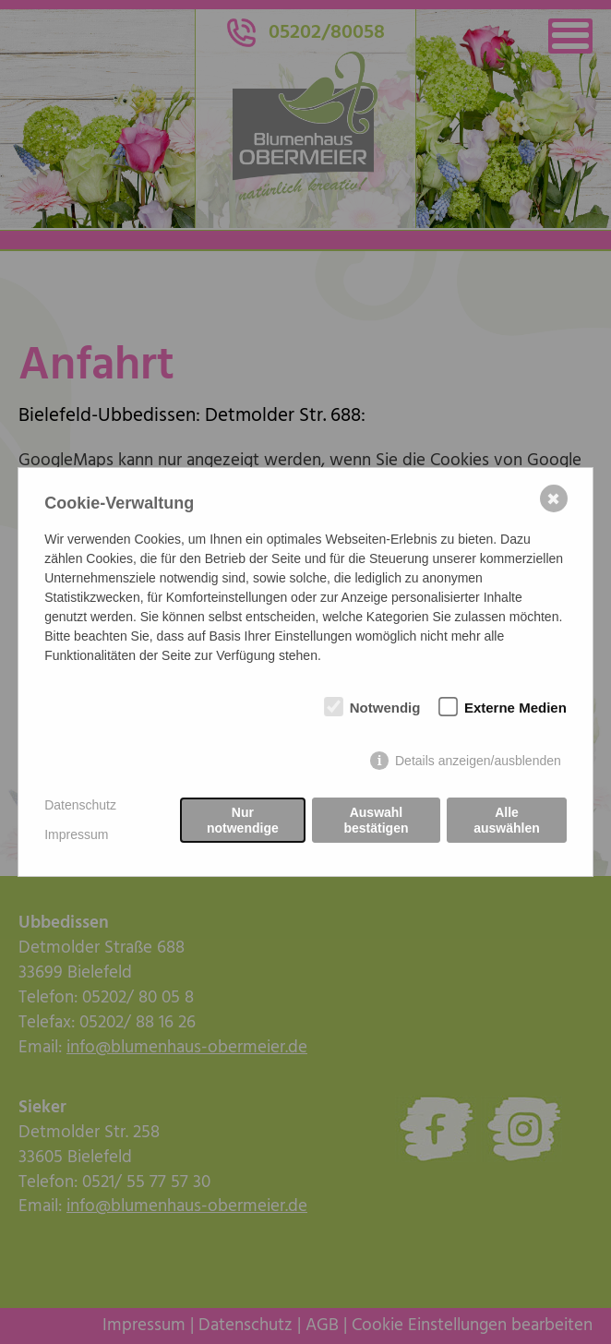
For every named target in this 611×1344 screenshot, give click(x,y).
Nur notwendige (243, 819)
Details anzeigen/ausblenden (478, 760)
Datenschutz (80, 805)
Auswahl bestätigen (375, 819)
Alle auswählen (506, 819)
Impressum (76, 834)
